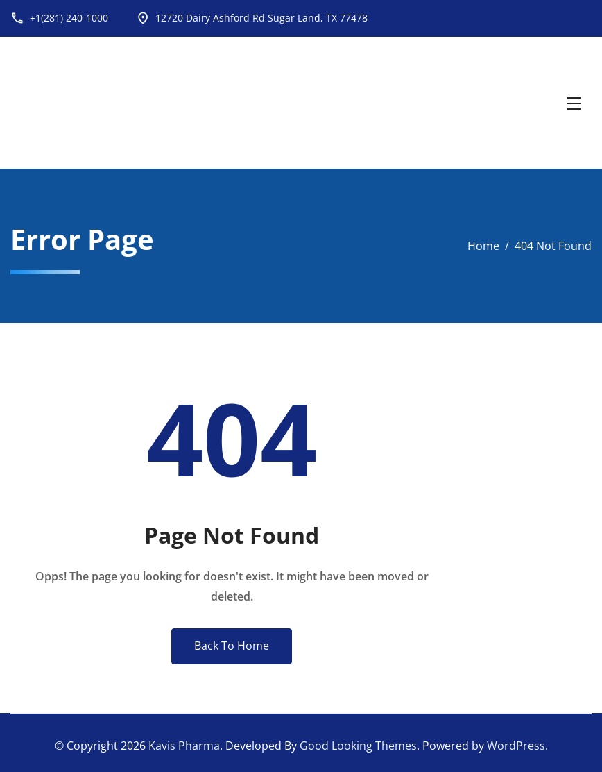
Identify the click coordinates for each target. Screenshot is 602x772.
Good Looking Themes (358, 745)
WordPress (516, 745)
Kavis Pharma (184, 745)
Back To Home (231, 645)
